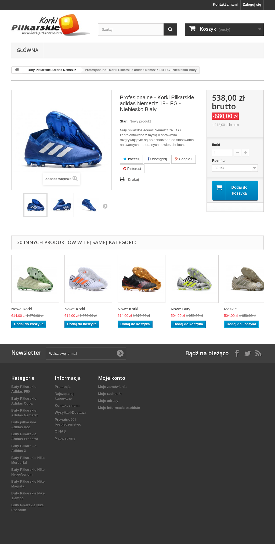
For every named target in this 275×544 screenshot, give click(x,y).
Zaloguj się (252, 4)
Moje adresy (108, 401)
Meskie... (232, 309)
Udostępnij (157, 159)
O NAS (60, 431)
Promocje (63, 387)
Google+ (183, 159)
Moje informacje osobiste (119, 408)
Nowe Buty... (182, 309)
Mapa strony (65, 438)
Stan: (124, 121)
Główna (27, 50)
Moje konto (111, 378)
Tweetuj (131, 159)
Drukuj (133, 179)
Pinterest (132, 169)
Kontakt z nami (225, 4)
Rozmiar (219, 161)
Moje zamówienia (112, 387)
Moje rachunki (109, 394)
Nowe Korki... (23, 309)
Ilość (216, 145)
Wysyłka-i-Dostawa (70, 412)
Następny (105, 206)
